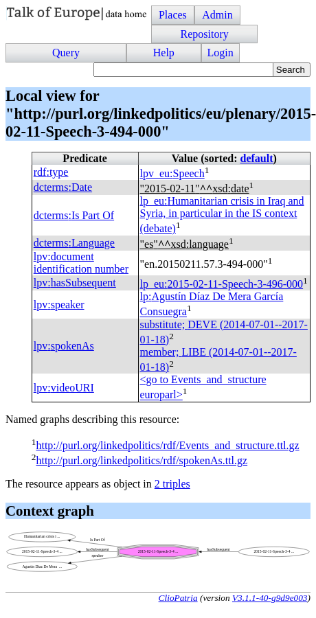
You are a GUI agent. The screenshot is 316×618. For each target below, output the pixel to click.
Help (163, 52)
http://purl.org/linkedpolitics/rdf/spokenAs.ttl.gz (141, 460)
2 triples (172, 484)
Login (220, 52)
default (256, 158)
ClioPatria (178, 598)
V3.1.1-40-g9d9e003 (270, 598)
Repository (204, 34)
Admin (217, 15)
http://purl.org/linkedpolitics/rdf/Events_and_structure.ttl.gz (167, 445)
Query (66, 52)
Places (173, 15)
